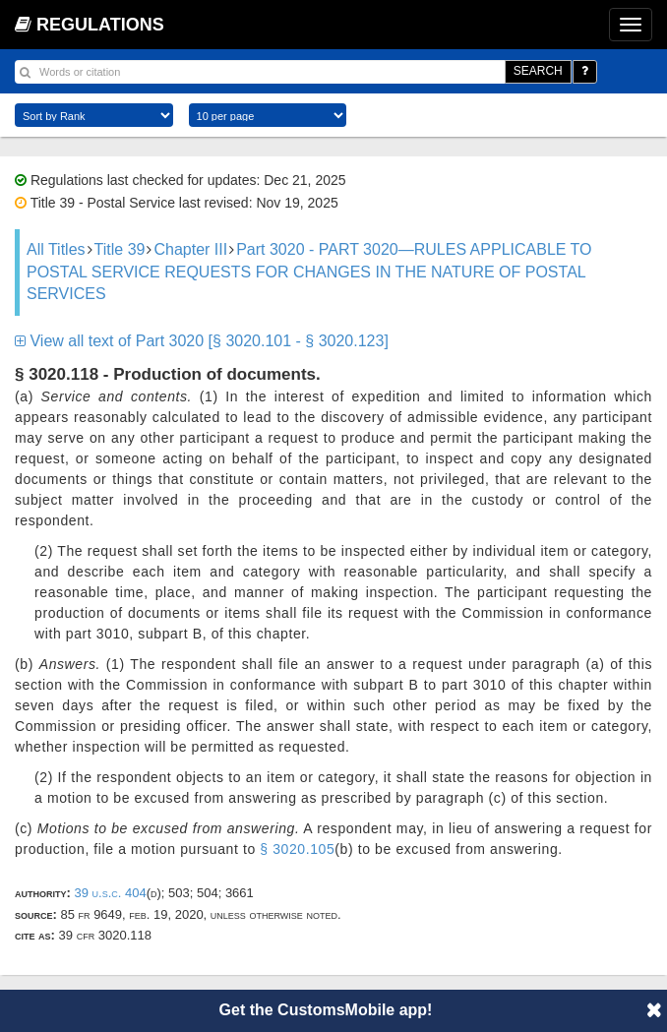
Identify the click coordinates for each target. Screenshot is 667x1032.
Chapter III (190, 249)
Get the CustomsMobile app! (326, 1010)
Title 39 (120, 249)
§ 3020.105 (297, 849)
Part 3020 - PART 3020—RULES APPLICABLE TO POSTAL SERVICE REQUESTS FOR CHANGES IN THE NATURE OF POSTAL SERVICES (309, 272)
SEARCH (538, 71)
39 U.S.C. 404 (110, 892)
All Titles (56, 249)
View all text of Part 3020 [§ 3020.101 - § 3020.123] (202, 341)
